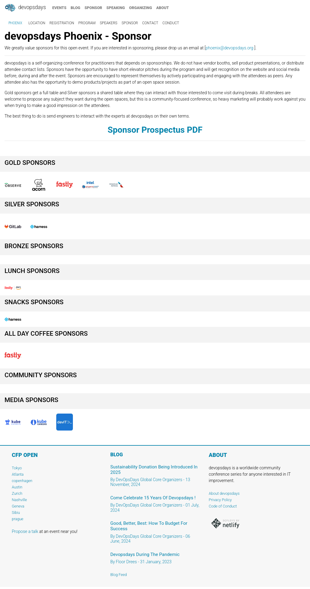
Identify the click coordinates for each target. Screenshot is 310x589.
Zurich (17, 493)
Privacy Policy (220, 499)
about (162, 7)
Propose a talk (25, 531)
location (36, 23)
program (87, 23)
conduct (170, 23)
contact (150, 23)
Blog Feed (118, 574)
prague (17, 519)
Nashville (19, 499)
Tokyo (17, 468)
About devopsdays (224, 493)
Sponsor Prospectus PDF (155, 130)
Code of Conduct (223, 506)
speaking (115, 7)
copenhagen (22, 480)
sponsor (93, 7)
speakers (108, 23)
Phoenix (15, 23)
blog (75, 7)
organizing (140, 7)
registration (62, 23)
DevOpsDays (25, 7)
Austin (17, 487)
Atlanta (18, 474)
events (59, 7)
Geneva (18, 506)
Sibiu (16, 512)
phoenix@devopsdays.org (229, 47)
